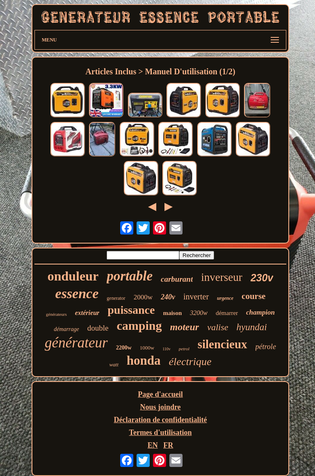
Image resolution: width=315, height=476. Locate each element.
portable (130, 276)
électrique (190, 362)
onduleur (73, 276)
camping (139, 325)
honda (144, 360)
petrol (184, 348)
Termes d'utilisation (160, 432)
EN (153, 445)
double (98, 328)
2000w (143, 297)
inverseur (221, 277)
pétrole (266, 347)
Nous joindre (160, 407)
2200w (124, 348)
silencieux (222, 344)
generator (116, 298)
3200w (199, 312)
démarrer (227, 313)
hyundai (252, 327)
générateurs (56, 314)
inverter (196, 296)
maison (172, 313)
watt (113, 364)
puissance (131, 310)
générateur (76, 343)
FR (168, 445)
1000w (147, 348)
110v (166, 349)
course (253, 296)
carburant (177, 279)
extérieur (87, 312)
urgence (225, 298)
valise (217, 327)
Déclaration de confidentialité (160, 420)
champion (260, 312)
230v (262, 277)
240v (168, 297)
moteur (184, 327)
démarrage (66, 329)
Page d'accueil (160, 394)
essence (77, 293)
